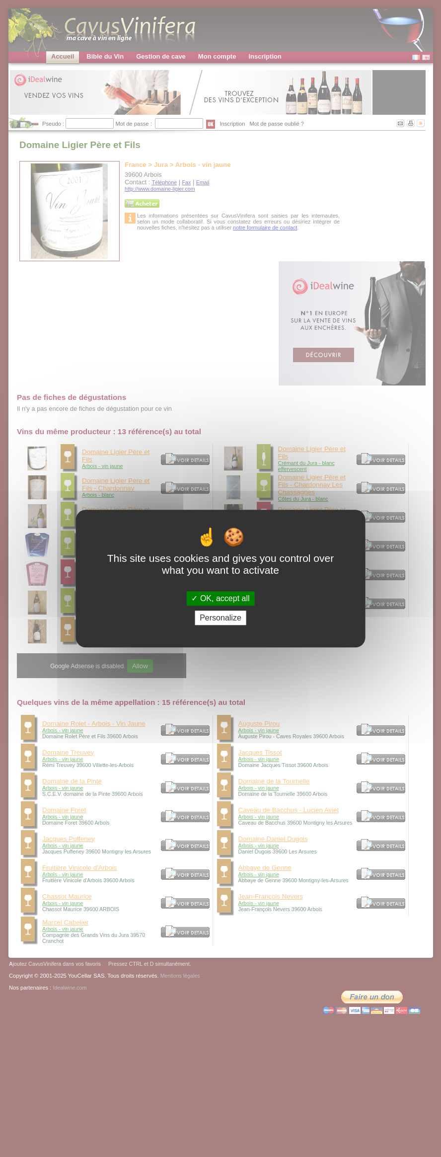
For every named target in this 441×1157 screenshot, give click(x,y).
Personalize (220, 618)
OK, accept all (220, 598)
